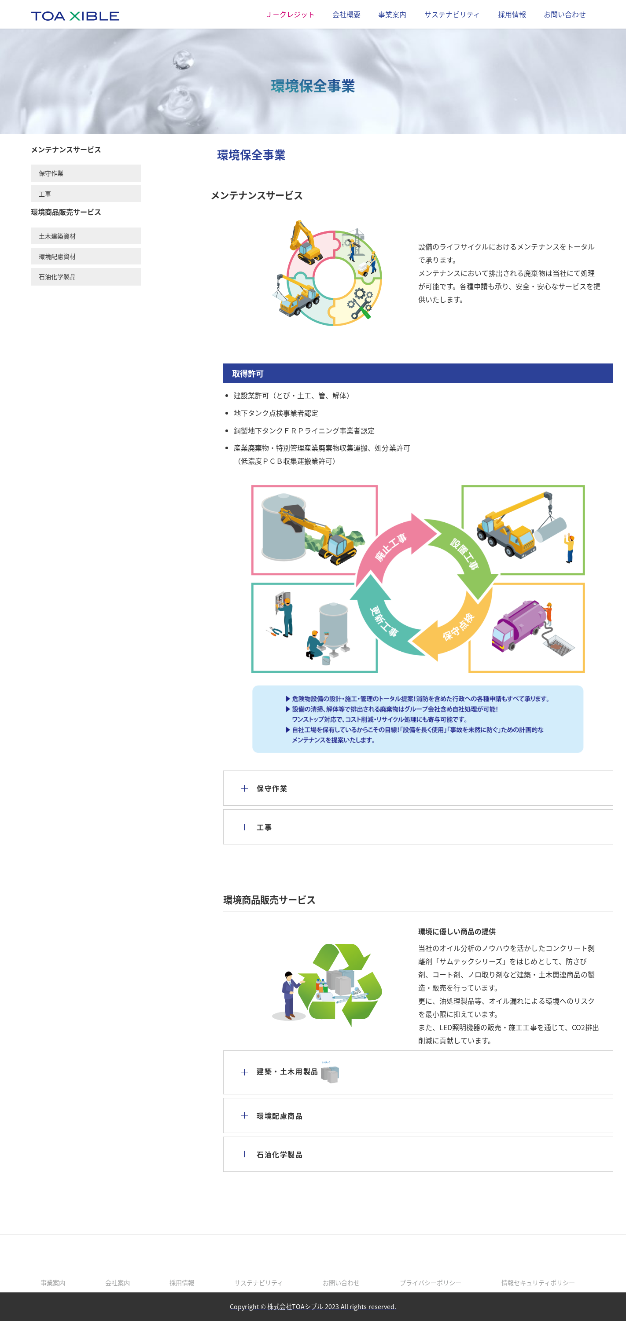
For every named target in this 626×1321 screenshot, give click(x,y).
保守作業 (51, 173)
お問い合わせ (565, 14)
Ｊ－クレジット (290, 14)
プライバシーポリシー (430, 1282)
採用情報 (512, 14)
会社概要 (346, 14)
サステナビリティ (452, 14)
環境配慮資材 (57, 256)
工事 (45, 193)
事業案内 (392, 14)
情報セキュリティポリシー (538, 1282)
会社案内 (117, 1282)
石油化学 (57, 276)
